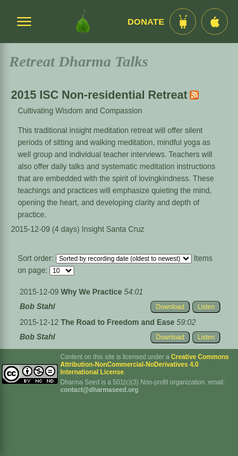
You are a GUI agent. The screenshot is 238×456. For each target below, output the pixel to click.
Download (170, 306)
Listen (206, 306)
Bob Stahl (37, 306)
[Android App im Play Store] (182, 21)
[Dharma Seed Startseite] (83, 21)
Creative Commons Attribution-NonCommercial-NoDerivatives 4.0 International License (144, 364)
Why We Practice (92, 292)
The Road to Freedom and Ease (119, 322)
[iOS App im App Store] (214, 21)
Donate (146, 22)
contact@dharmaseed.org (99, 389)
